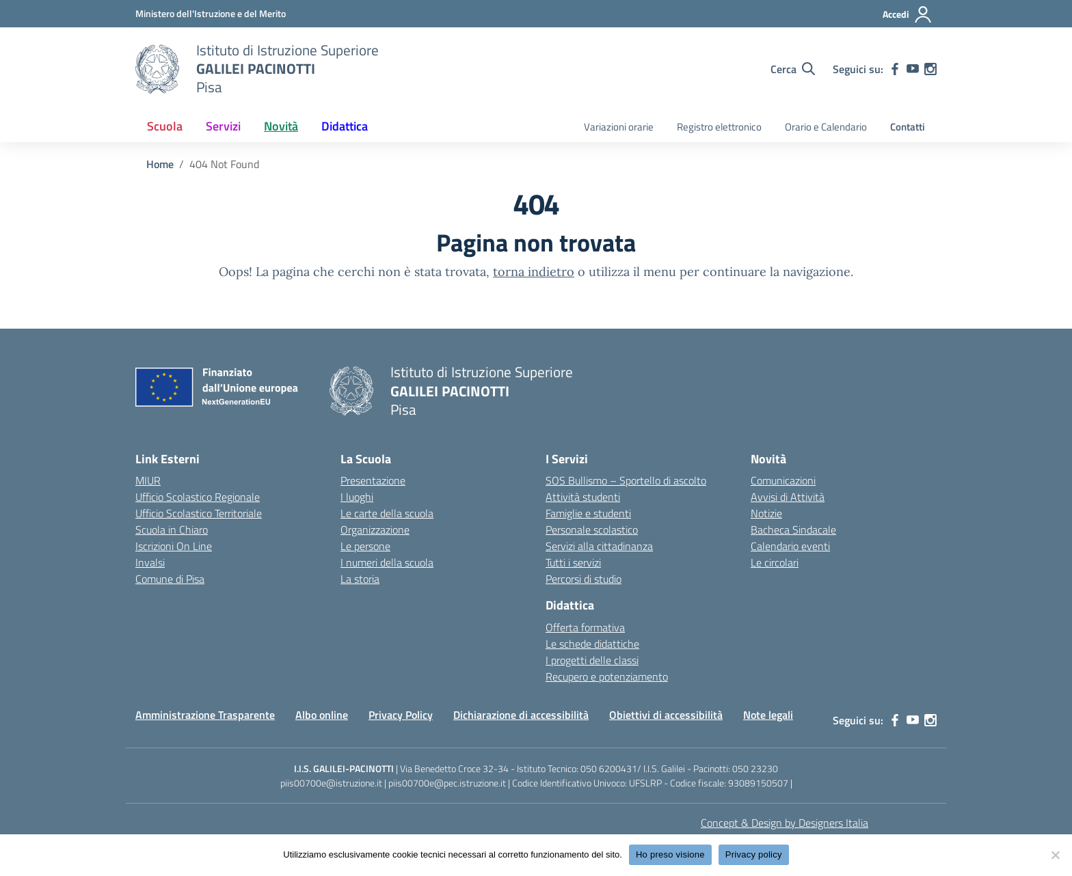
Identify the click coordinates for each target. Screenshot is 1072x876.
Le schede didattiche (592, 643)
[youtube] (913, 69)
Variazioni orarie (619, 127)
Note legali (768, 715)
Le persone (365, 546)
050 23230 (755, 768)
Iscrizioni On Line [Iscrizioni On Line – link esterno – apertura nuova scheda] (173, 546)
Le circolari (775, 562)
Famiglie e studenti (588, 513)
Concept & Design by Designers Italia (784, 823)
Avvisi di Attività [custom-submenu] (788, 497)
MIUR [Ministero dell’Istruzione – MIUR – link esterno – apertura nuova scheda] (148, 480)
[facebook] (895, 69)
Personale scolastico (592, 529)
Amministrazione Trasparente (205, 715)
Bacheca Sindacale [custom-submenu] (793, 529)
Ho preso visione (670, 854)
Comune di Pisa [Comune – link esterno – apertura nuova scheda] (169, 579)
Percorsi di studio (583, 579)
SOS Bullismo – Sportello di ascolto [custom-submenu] (626, 480)
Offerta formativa (585, 627)
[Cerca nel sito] (792, 69)
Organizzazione (375, 529)
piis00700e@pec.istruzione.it (447, 783)
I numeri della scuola (386, 562)
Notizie (766, 513)
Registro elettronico (719, 127)
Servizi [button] (223, 126)
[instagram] (930, 69)
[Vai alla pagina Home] (160, 164)
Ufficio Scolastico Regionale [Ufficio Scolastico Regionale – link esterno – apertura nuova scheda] (197, 497)
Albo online (321, 715)
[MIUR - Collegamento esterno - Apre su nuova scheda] (210, 13)
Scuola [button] (165, 126)
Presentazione (372, 480)
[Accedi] (908, 14)
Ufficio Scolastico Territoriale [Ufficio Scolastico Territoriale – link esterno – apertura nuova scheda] (198, 513)
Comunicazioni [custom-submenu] (783, 480)
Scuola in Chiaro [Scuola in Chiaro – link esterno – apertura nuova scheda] (171, 529)
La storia (359, 579)
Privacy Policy (400, 715)
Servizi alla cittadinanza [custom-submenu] (599, 546)
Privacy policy (753, 854)
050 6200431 (608, 768)
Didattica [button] (344, 126)
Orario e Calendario (826, 127)
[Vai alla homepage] (157, 69)
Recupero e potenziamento (607, 676)
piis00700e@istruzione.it (331, 783)
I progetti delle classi (592, 660)
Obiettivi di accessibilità (666, 715)
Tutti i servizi (573, 562)
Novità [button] (281, 126)
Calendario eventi (790, 546)
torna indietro (533, 271)
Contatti (907, 127)
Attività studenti (583, 497)
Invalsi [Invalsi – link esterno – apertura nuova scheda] (150, 562)
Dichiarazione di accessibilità (521, 715)
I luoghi (356, 497)
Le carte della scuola (386, 513)
